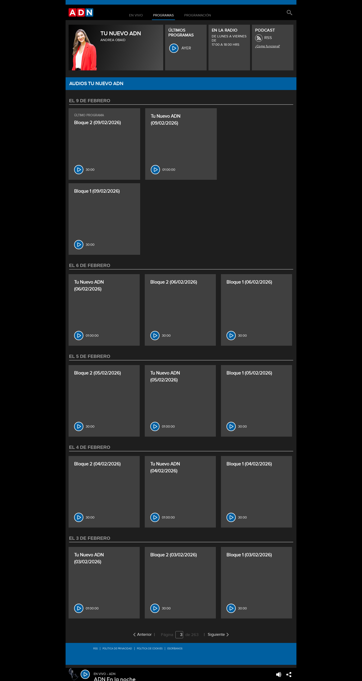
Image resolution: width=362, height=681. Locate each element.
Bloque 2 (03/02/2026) (173, 555)
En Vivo (136, 15)
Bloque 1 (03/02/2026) (249, 555)
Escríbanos (174, 648)
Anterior (144, 634)
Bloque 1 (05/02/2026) (249, 373)
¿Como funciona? (267, 46)
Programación (197, 15)
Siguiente (216, 634)
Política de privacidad (117, 648)
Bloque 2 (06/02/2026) (173, 282)
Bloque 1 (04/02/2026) (249, 464)
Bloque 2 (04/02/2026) (97, 464)
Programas (163, 15)
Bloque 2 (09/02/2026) (97, 123)
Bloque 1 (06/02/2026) (249, 282)
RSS (268, 37)
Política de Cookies (150, 648)
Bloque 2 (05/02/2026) (97, 373)
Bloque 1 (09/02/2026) (97, 191)
